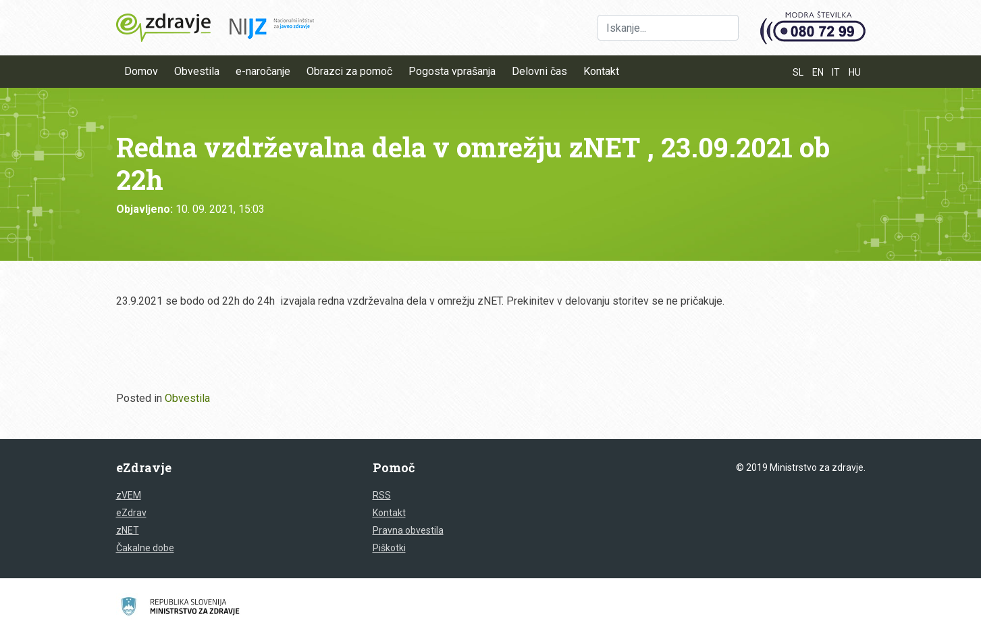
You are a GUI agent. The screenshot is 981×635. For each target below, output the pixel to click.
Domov (141, 71)
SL (798, 72)
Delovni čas (539, 71)
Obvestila (196, 71)
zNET (127, 530)
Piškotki (389, 547)
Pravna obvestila (408, 530)
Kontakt (601, 71)
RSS (382, 495)
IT (836, 72)
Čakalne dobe (145, 547)
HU (855, 72)
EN (818, 72)
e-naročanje (263, 71)
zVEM (128, 495)
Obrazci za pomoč (349, 71)
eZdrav (131, 512)
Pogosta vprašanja (452, 71)
